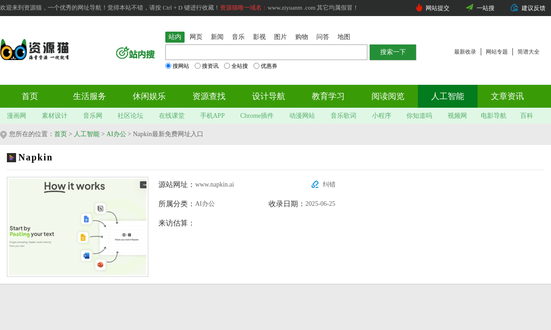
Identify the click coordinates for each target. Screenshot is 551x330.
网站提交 (438, 8)
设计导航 (268, 96)
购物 (301, 36)
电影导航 (493, 115)
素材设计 (54, 115)
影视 (259, 36)
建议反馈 (533, 8)
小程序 (381, 115)
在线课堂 (172, 115)
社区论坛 (130, 115)
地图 (343, 36)
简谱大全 (528, 52)
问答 (322, 36)
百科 (526, 115)
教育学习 (328, 96)
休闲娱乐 (149, 96)
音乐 (238, 36)
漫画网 (16, 115)
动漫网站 (302, 115)
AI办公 (116, 134)
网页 (196, 36)
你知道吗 (419, 115)
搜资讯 (207, 66)
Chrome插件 (257, 115)
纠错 (329, 184)
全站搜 (236, 66)
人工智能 (447, 96)
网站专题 (497, 52)
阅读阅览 (388, 96)
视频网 (457, 115)
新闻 (217, 36)
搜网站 (177, 66)
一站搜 (486, 8)
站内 (175, 36)
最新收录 (465, 52)
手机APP (212, 115)
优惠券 (265, 66)
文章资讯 (507, 96)
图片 (280, 36)
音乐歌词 (343, 115)
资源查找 (208, 96)
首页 (30, 96)
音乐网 (92, 115)
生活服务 (89, 96)
